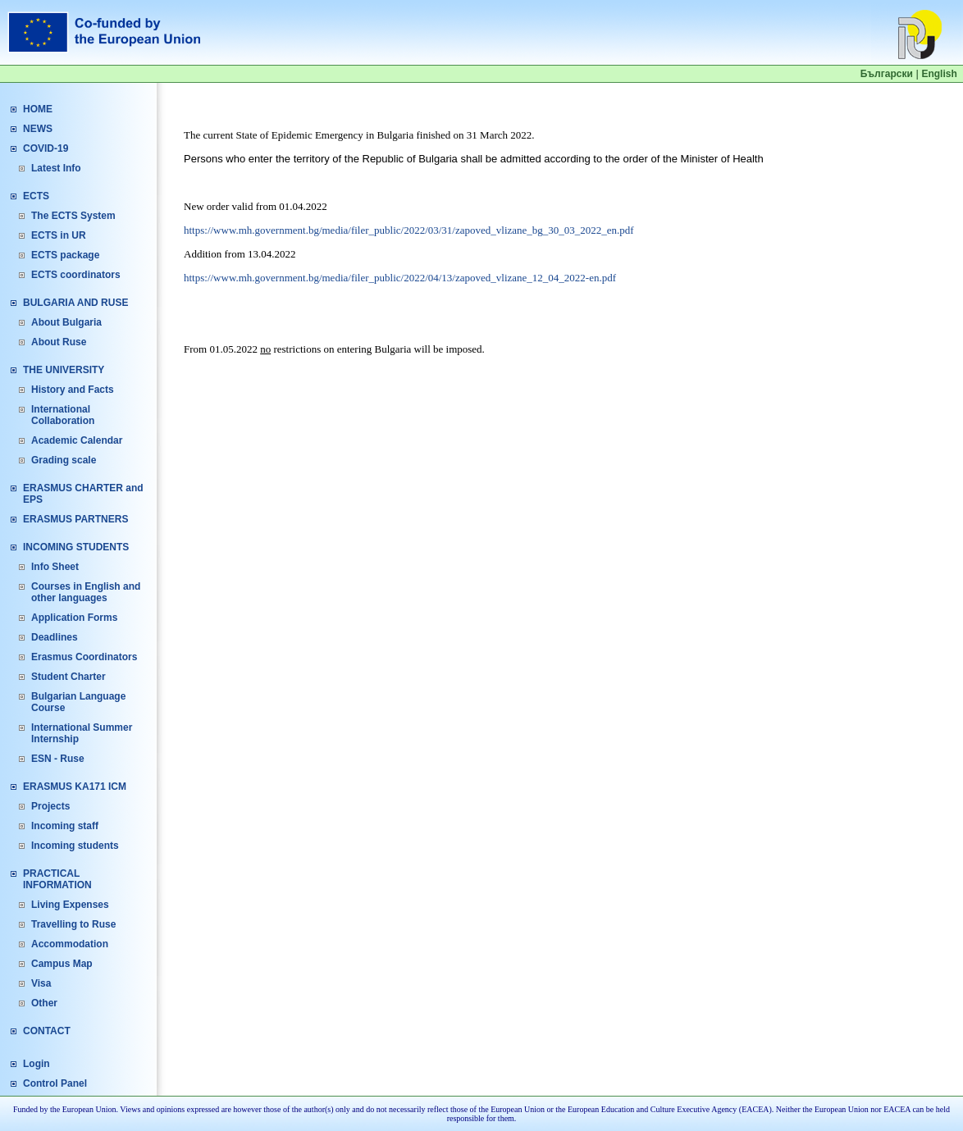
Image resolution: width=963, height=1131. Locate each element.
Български (886, 74)
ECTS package (65, 255)
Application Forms (74, 617)
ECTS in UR (58, 235)
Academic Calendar (76, 440)
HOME (37, 109)
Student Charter (68, 676)
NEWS (37, 129)
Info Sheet (55, 566)
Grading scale (63, 460)
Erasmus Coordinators (84, 657)
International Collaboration (62, 415)
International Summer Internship (81, 733)
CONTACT (47, 1031)
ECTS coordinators (76, 274)
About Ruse (58, 342)
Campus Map (62, 963)
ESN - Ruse (57, 758)
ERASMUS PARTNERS (75, 519)
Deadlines (54, 637)
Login (36, 1063)
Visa (41, 983)
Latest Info (56, 168)
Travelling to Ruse (73, 924)
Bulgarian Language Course (78, 702)
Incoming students (75, 845)
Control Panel (55, 1083)
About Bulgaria (66, 322)
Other (44, 1003)
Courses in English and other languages (85, 592)
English (938, 74)
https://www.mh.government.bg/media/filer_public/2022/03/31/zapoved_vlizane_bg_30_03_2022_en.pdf (409, 230)
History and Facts (72, 389)
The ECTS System (73, 215)
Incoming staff (64, 826)
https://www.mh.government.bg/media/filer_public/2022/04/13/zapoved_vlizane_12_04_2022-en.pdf (400, 277)
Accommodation (69, 944)
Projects (50, 806)
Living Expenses (70, 904)
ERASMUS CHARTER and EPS (83, 493)
